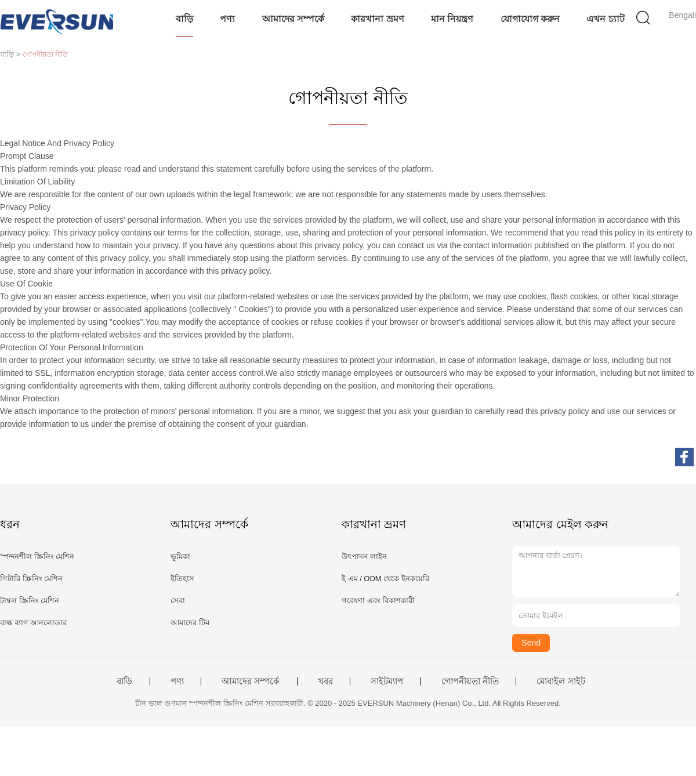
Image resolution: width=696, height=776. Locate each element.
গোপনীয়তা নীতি (470, 681)
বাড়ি (184, 19)
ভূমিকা (180, 556)
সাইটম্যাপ (387, 681)
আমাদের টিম (190, 622)
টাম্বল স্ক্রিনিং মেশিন (29, 600)
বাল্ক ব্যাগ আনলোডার (33, 622)
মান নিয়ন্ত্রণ (452, 19)
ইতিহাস (182, 578)
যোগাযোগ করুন (530, 19)
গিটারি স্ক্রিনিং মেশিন (31, 578)
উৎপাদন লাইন (364, 556)
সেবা (178, 600)
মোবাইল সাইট (560, 681)
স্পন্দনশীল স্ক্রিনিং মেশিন (37, 556)
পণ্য (227, 19)
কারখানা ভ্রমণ (377, 19)
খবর (325, 681)
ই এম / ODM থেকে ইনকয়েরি (385, 578)
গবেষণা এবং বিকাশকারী (378, 600)
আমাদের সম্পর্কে (293, 19)
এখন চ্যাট (605, 19)
